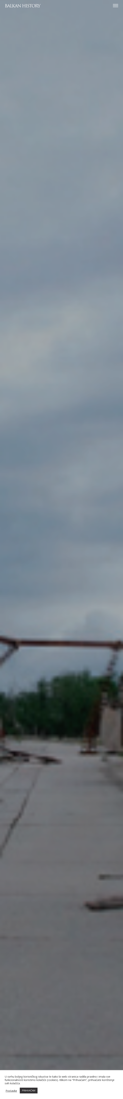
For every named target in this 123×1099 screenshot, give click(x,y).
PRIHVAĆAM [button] (28, 1090)
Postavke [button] (11, 1090)
